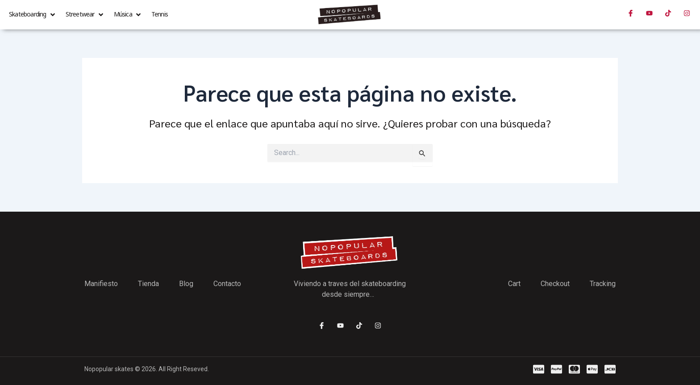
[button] (32, 14)
